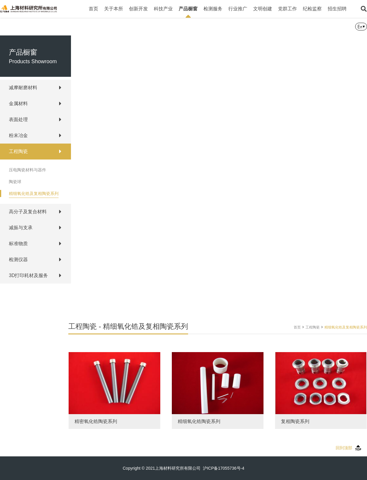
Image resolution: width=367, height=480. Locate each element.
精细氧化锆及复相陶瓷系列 (34, 193)
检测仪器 (18, 259)
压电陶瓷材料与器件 (27, 169)
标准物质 (18, 243)
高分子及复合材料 (28, 211)
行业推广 (237, 8)
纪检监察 (312, 8)
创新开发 (138, 8)
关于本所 (113, 8)
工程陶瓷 (18, 151)
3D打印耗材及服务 (28, 275)
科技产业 (163, 8)
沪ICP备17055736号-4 (223, 468)
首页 (93, 8)
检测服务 (212, 8)
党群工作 (287, 8)
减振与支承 (21, 227)
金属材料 (18, 103)
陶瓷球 (15, 181)
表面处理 (18, 119)
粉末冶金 (18, 135)
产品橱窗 (188, 12)
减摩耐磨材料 (23, 87)
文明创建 (262, 8)
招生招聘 (337, 8)
